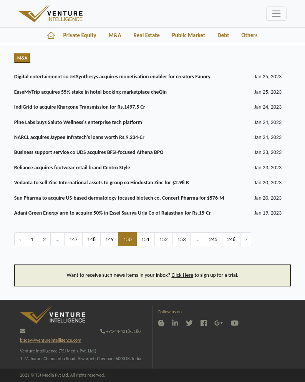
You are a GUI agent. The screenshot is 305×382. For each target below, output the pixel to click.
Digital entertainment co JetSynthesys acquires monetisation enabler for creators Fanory (112, 76)
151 (145, 239)
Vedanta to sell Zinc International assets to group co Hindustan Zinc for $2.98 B (101, 182)
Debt (223, 35)
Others (249, 35)
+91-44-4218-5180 (120, 331)
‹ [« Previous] (20, 239)
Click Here (182, 275)
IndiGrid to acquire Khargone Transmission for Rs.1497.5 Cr (79, 107)
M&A (115, 35)
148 (91, 239)
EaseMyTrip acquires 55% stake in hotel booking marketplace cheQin (90, 92)
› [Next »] (246, 239)
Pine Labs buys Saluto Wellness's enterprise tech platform (78, 122)
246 (231, 239)
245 (213, 239)
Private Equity (79, 35)
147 (73, 239)
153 (181, 239)
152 (163, 239)
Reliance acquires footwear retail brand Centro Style (72, 167)
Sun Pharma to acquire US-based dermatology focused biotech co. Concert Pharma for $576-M (119, 198)
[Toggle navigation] (276, 14)
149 (109, 239)
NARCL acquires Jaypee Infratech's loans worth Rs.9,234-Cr (79, 137)
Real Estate (146, 35)
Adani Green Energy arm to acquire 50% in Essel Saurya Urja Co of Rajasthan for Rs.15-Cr (112, 213)
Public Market (188, 35)
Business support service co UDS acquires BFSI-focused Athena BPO (89, 152)
